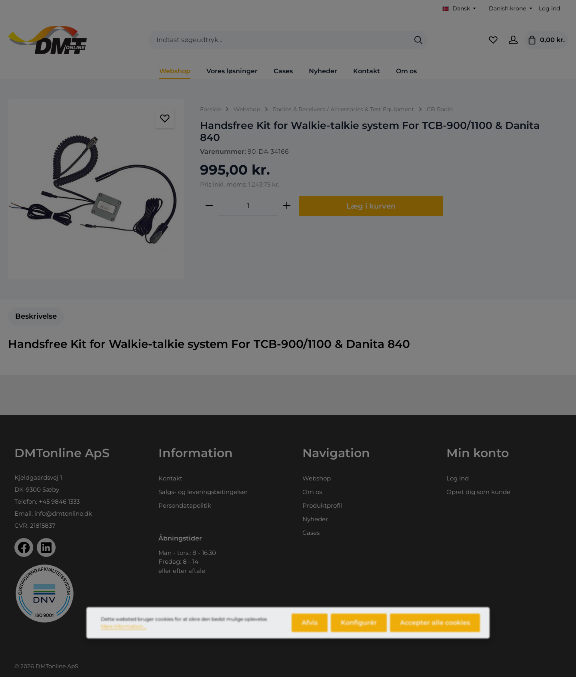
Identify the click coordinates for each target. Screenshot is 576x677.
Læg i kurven (371, 206)
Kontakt (170, 478)
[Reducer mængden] (209, 206)
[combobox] (279, 40)
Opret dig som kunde (478, 492)
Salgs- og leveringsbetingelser (203, 492)
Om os (312, 492)
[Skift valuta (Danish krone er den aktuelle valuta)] (509, 8)
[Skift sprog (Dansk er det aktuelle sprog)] (459, 8)
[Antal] (248, 206)
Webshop (316, 478)
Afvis (310, 629)
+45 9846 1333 (59, 501)
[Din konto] (513, 40)
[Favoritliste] (493, 40)
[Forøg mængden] (287, 206)
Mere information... (123, 632)
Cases (311, 532)
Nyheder (315, 519)
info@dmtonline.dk (63, 513)
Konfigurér (359, 629)
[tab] (36, 316)
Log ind (549, 8)
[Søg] (418, 40)
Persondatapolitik (184, 505)
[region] (96, 189)
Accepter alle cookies (435, 629)
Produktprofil (322, 505)
